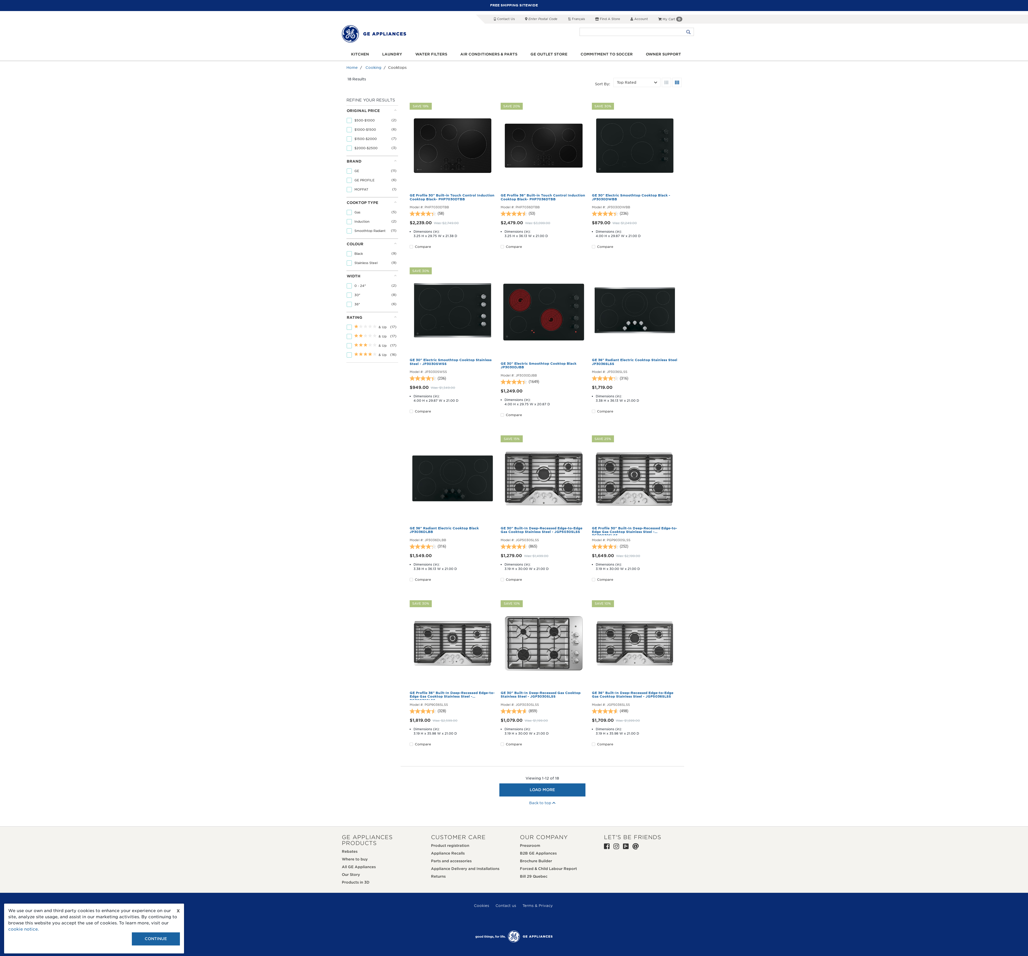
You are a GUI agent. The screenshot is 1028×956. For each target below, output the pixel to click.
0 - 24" (360, 286)
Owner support (663, 54)
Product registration (450, 845)
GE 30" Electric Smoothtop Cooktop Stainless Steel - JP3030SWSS (451, 361)
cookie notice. (23, 929)
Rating (372, 317)
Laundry (392, 54)
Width (372, 276)
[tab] (371, 131)
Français (576, 19)
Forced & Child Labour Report (548, 869)
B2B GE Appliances (538, 853)
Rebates (349, 851)
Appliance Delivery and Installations (465, 869)
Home (352, 67)
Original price (372, 110)
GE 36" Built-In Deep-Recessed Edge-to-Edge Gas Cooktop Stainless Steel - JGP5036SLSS (632, 694)
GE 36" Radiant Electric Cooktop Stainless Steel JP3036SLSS (634, 361)
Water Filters (431, 54)
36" (357, 304)
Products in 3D (356, 882)
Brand (372, 161)
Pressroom (530, 845)
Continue (156, 938)
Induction (362, 221)
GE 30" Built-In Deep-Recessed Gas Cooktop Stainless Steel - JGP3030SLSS (541, 694)
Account (639, 19)
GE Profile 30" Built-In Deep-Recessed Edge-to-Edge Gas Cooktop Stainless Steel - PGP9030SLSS (634, 531)
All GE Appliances (359, 867)
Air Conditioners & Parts (488, 54)
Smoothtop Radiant (370, 231)
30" (357, 295)
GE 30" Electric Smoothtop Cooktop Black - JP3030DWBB (631, 197)
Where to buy (355, 859)
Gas (357, 212)
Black (359, 254)
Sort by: (602, 84)
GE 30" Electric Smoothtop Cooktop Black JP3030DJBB (538, 365)
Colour (372, 244)
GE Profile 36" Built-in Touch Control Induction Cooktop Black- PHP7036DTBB (543, 197)
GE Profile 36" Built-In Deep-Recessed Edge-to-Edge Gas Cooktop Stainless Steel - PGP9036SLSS (452, 695)
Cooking (373, 67)
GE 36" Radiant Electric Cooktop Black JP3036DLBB (444, 530)
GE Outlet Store (548, 54)
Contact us (505, 906)
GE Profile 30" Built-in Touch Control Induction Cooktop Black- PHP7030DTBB (452, 197)
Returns (438, 876)
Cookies (481, 906)
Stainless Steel (366, 263)
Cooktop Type (372, 202)
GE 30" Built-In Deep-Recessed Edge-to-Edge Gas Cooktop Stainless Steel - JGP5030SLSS (541, 530)
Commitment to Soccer (607, 54)
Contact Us (504, 19)
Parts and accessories (451, 861)
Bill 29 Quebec (533, 876)
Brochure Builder (536, 861)
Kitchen (360, 54)
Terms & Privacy (537, 906)
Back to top (542, 803)
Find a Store (607, 19)
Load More (542, 790)
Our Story (351, 875)
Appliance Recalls (448, 853)
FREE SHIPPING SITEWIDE (514, 5)
